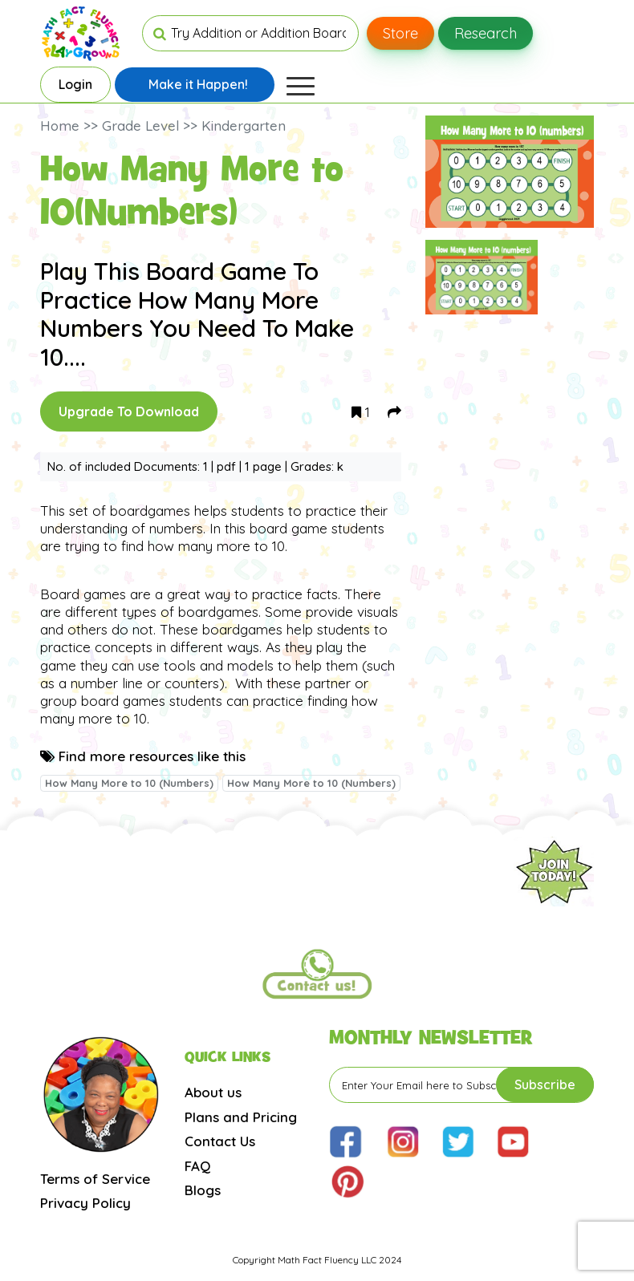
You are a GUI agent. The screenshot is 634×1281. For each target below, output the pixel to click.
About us (213, 1092)
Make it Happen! (198, 84)
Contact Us (220, 1141)
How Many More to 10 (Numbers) (129, 782)
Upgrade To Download (129, 411)
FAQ (197, 1165)
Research (485, 33)
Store (400, 33)
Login (75, 84)
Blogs (203, 1190)
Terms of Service (95, 1178)
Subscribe (544, 1084)
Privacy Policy (85, 1202)
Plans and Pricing (241, 1117)
